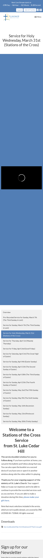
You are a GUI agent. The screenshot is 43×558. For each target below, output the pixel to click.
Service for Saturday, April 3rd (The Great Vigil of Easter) (20, 355)
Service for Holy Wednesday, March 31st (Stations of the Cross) (18, 334)
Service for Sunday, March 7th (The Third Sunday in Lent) (21, 326)
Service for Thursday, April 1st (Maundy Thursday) (18, 342)
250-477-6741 (30, 10)
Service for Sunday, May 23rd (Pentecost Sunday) (18, 415)
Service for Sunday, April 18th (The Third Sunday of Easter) (21, 375)
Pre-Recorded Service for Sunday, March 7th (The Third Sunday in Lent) (20, 318)
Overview (6, 312)
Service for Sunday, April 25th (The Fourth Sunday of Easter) (19, 383)
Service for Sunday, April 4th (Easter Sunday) (20, 362)
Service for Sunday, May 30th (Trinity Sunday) (20, 421)
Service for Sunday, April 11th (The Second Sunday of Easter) (19, 368)
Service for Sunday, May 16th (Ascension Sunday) (18, 407)
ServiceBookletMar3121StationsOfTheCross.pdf (21, 527)
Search (19, 10)
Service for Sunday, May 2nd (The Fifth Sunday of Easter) (20, 391)
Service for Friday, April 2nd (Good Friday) (19, 349)
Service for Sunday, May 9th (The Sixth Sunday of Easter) (20, 399)
